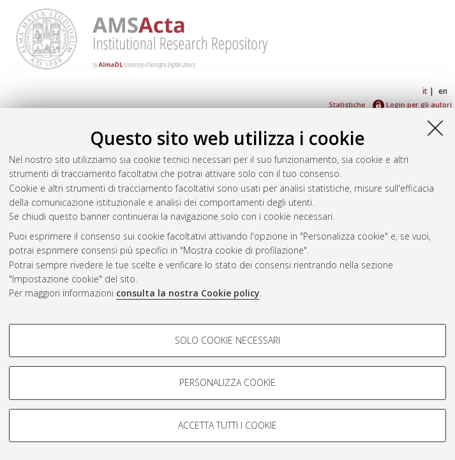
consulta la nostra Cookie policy (188, 293)
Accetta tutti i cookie (227, 425)
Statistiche (347, 104)
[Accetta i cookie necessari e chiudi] (435, 128)
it (425, 91)
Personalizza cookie (227, 382)
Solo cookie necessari (227, 340)
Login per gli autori (412, 104)
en (442, 91)
